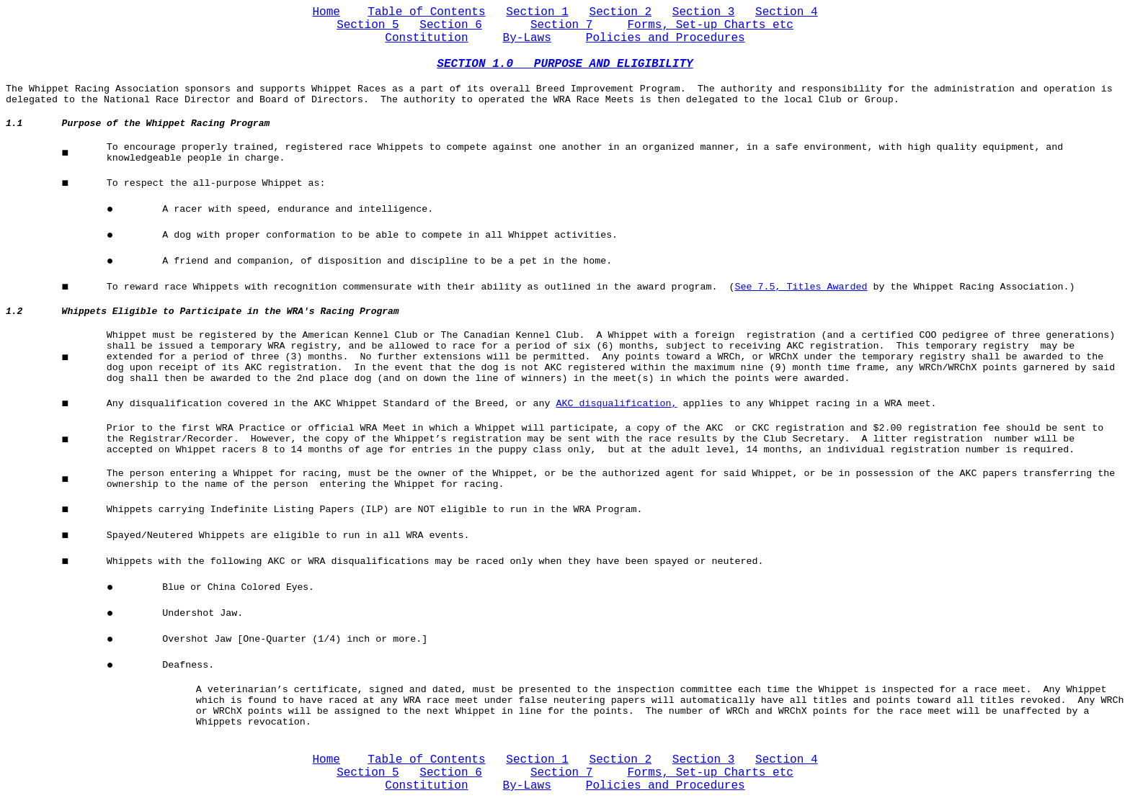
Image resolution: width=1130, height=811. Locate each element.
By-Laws (527, 38)
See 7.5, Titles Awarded (800, 287)
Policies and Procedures (665, 38)
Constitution (426, 38)
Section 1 (537, 12)
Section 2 (620, 12)
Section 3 (703, 12)
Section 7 (561, 25)
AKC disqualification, (616, 403)
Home (326, 12)
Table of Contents (426, 12)
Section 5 (368, 25)
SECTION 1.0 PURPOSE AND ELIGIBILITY (565, 64)
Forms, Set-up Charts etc (710, 25)
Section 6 (450, 25)
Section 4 (786, 12)
